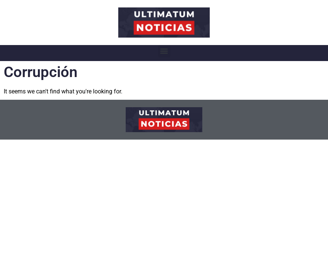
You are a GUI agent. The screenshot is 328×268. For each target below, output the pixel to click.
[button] (164, 51)
